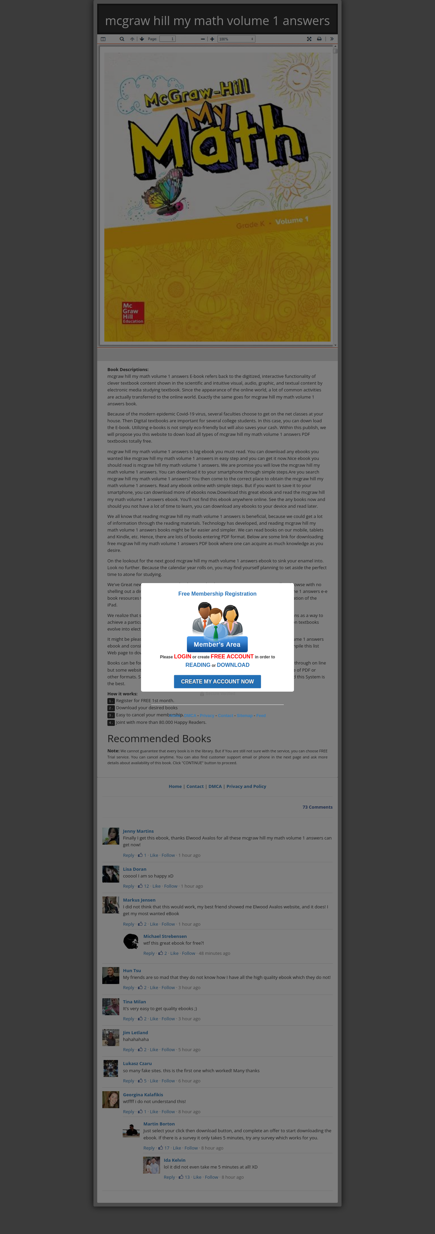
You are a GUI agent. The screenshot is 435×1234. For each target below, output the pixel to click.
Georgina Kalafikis (143, 1095)
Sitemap (245, 715)
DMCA (215, 786)
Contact (195, 786)
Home (175, 786)
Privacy (207, 715)
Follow (168, 855)
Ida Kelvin (175, 1160)
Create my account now (217, 682)
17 (163, 1148)
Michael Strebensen (165, 936)
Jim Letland (135, 1032)
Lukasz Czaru (137, 1063)
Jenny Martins (138, 831)
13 (184, 1177)
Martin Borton (159, 1124)
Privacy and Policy (246, 786)
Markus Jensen (139, 900)
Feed (261, 715)
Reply (128, 855)
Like (154, 855)
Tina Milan (134, 1002)
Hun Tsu (132, 970)
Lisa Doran (134, 869)
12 (143, 886)
